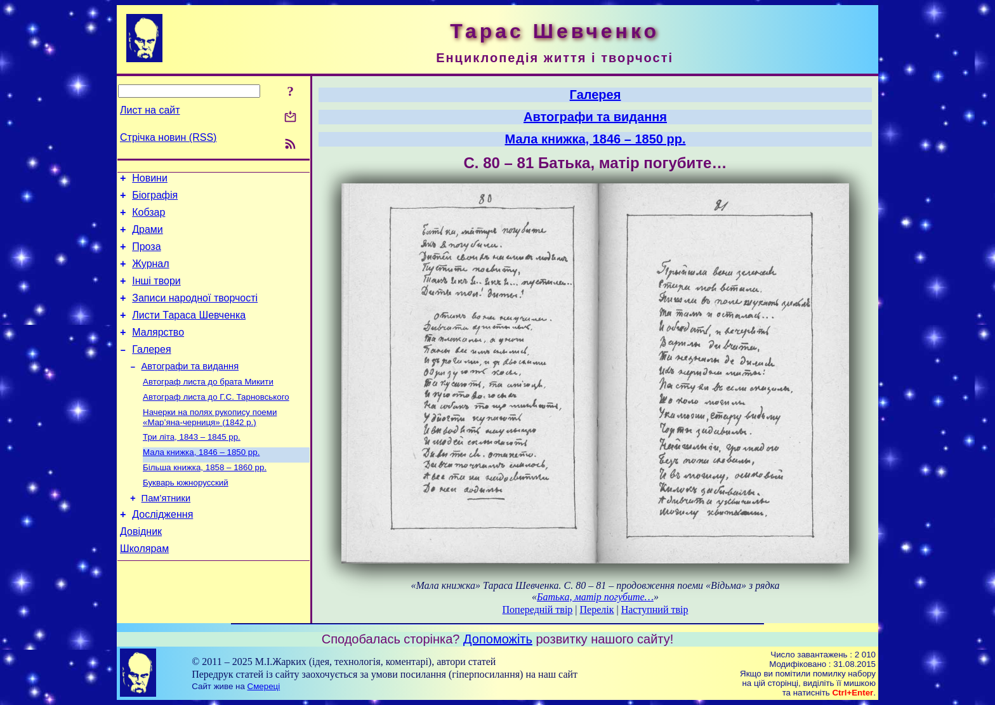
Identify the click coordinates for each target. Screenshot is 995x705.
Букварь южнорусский (185, 514)
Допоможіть (497, 639)
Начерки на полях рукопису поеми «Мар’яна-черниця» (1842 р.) (210, 444)
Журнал (150, 275)
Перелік (597, 609)
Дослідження (162, 549)
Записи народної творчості (195, 313)
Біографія (155, 199)
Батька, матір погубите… (595, 596)
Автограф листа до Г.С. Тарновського (216, 422)
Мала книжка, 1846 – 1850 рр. (201, 481)
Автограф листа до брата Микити (208, 406)
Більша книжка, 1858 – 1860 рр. (205, 498)
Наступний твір (655, 609)
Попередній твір (538, 609)
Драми (147, 237)
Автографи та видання (190, 389)
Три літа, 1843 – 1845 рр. (192, 465)
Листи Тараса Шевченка (189, 332)
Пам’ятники (166, 532)
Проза (146, 256)
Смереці (263, 686)
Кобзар (148, 218)
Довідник (141, 568)
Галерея (151, 370)
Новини (150, 180)
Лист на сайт (150, 110)
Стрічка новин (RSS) (168, 137)
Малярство (158, 351)
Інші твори (156, 294)
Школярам (144, 588)
